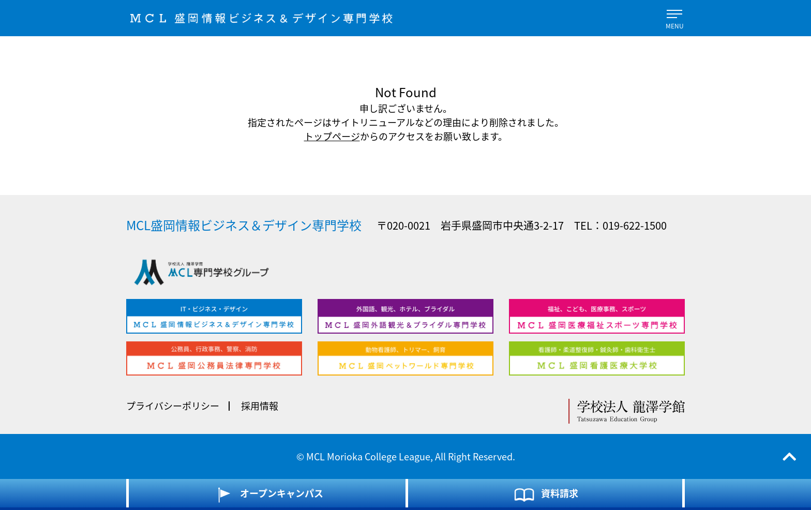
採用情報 (259, 406)
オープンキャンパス (267, 494)
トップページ (332, 136)
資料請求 (545, 494)
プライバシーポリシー (172, 406)
